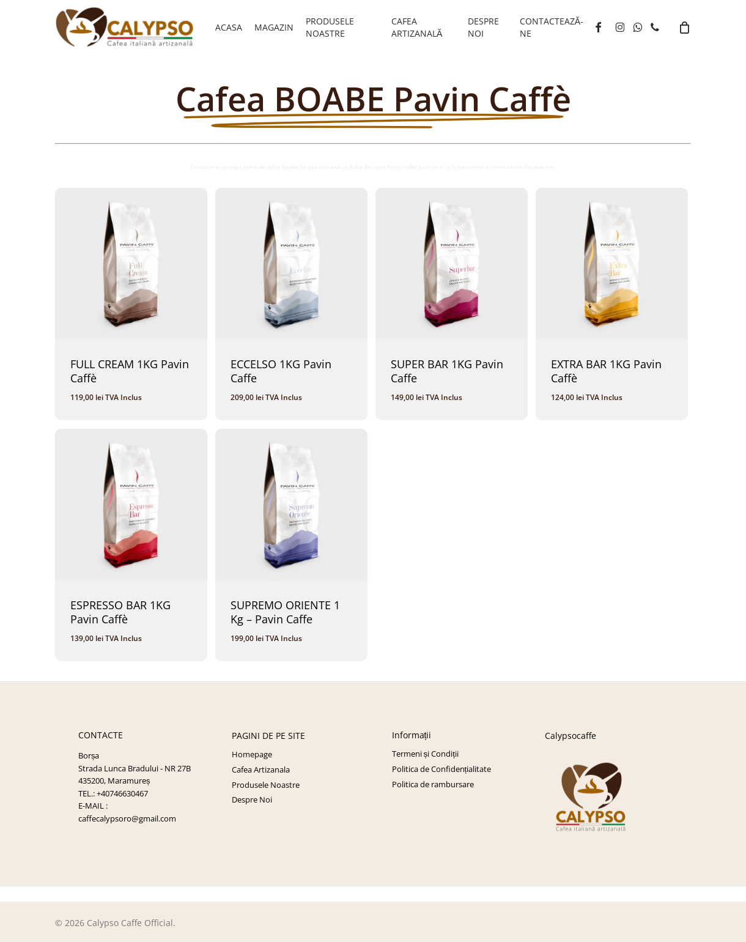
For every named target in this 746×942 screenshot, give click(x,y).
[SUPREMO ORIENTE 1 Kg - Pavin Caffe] (291, 504)
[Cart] (684, 27)
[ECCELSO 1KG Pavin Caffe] (291, 263)
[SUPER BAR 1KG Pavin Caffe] (451, 263)
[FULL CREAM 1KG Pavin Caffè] (131, 263)
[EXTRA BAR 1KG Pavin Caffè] (611, 263)
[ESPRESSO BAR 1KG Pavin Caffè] (131, 504)
